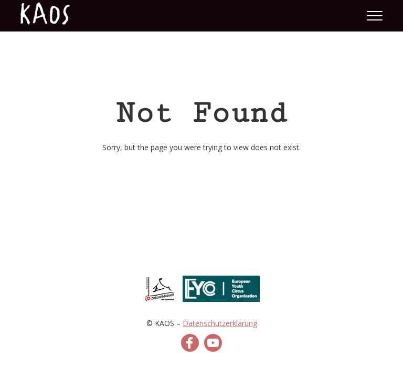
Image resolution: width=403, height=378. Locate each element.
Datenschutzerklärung (220, 323)
